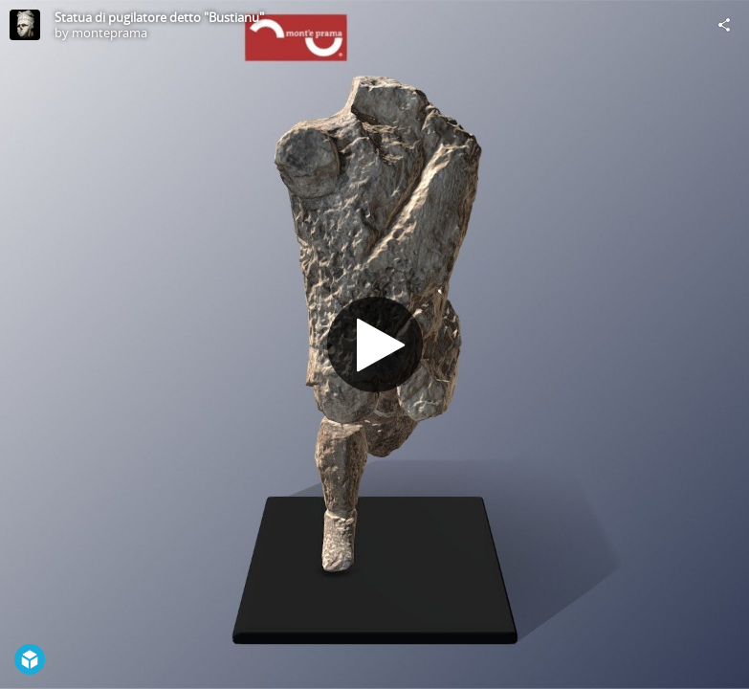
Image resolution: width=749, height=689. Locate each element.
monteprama (109, 32)
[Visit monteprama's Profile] (25, 25)
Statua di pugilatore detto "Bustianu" (159, 17)
